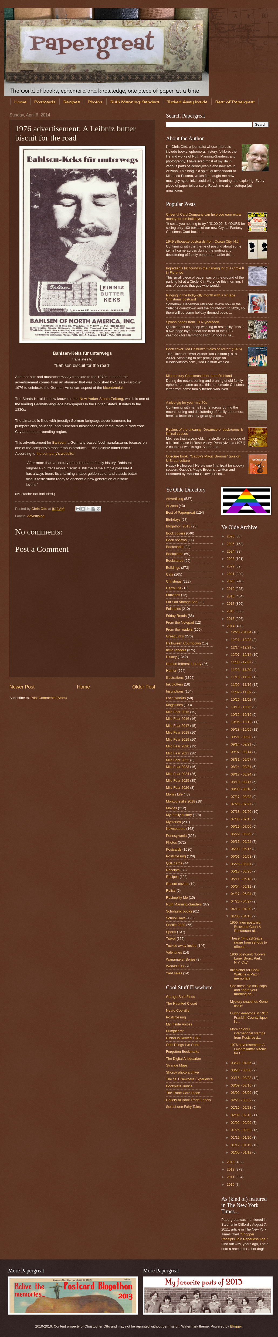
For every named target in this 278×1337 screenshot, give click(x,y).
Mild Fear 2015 (177, 712)
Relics (170, 890)
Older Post (143, 687)
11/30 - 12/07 (241, 662)
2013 (231, 1162)
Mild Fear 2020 (177, 746)
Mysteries (173, 822)
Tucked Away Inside (187, 101)
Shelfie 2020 (175, 925)
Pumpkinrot (175, 1031)
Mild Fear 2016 (177, 719)
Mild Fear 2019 (177, 739)
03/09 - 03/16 (241, 1085)
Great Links (175, 636)
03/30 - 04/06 (241, 1063)
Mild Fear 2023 (177, 767)
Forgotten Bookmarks (182, 1051)
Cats (169, 574)
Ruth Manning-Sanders (134, 101)
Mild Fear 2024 (177, 774)
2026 (231, 536)
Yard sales (174, 973)
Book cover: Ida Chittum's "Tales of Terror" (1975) (204, 349)
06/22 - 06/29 (241, 834)
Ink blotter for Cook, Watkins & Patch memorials (245, 974)
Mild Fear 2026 (177, 788)
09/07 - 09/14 (241, 752)
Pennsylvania (176, 836)
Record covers (177, 884)
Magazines (174, 705)
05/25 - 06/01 (241, 864)
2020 (231, 581)
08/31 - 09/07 (241, 759)
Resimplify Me (177, 897)
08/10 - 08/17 (241, 782)
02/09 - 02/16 (241, 1115)
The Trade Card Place (183, 1093)
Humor (171, 670)
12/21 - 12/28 (241, 640)
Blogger (236, 1326)
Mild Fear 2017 (177, 726)
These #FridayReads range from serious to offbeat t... (248, 942)
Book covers (175, 533)
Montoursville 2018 (180, 801)
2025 (231, 544)
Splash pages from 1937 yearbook (192, 322)
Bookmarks (174, 547)
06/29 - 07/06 (241, 826)
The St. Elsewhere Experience (189, 1079)
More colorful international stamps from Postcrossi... (247, 1033)
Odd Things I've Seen (182, 1045)
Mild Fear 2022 (177, 760)
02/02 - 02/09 (241, 1123)
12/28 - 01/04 (241, 632)
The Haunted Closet (181, 1003)
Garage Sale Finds (180, 997)
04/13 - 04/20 (241, 909)
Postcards (45, 101)
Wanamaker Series (180, 959)
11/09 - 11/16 (241, 685)
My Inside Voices (179, 1024)
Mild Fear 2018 (177, 732)
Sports (171, 932)
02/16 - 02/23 (241, 1107)
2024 (231, 551)
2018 (231, 596)
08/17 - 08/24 (241, 774)
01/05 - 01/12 (241, 1152)
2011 (231, 1177)
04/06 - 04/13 (241, 916)
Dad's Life (173, 588)
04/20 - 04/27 (241, 901)
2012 (231, 1169)
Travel (170, 939)
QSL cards (174, 863)
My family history (179, 815)
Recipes (71, 101)
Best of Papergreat (180, 512)
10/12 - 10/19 (241, 715)
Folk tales (173, 609)
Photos (95, 101)
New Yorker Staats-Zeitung (101, 399)
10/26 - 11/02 (241, 699)
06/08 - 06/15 (241, 849)
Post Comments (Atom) (49, 698)
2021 (231, 574)
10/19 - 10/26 (241, 707)
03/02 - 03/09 (241, 1093)
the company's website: (55, 454)
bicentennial (113, 388)
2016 (231, 611)
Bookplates (174, 554)
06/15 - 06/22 (241, 842)
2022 (231, 566)
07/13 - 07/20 (241, 812)
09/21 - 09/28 (241, 737)
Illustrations (175, 678)
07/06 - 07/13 (241, 819)
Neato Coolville (177, 1010)
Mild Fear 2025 (177, 780)
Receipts (172, 870)
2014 (231, 626)
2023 (231, 559)
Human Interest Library (183, 664)
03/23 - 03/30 (241, 1070)
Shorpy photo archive (182, 1072)
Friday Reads (176, 616)
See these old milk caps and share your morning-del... (248, 990)
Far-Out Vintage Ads (181, 602)
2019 (231, 589)
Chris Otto (40, 509)
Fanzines (173, 595)
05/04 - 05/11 (241, 886)
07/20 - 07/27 (241, 804)
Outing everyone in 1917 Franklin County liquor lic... (249, 1017)
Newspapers (175, 829)
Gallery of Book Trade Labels (188, 1100)
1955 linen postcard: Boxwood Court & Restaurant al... (245, 926)
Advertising (35, 516)
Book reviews (176, 540)
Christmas (174, 581)
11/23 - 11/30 (241, 670)
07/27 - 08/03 (241, 797)
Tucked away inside (181, 946)
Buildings (173, 568)
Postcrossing (176, 856)
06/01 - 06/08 (241, 856)
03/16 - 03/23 (241, 1078)
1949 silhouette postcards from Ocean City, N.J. (202, 241)
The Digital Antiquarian (183, 1059)
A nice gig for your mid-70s (186, 402)
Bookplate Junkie (179, 1086)
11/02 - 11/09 (241, 692)
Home (20, 101)
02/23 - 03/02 (241, 1100)
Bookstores (174, 561)
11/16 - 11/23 (241, 677)
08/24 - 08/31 (241, 767)
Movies (171, 808)
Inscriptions (175, 691)
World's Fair (175, 966)
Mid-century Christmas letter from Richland (199, 376)
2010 (231, 1184)
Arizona (172, 506)
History (171, 657)
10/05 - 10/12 (241, 722)
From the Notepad (180, 622)
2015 (231, 619)
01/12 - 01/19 (241, 1145)
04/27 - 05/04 (241, 894)
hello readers (176, 650)
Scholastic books (179, 911)
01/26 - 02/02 (241, 1130)
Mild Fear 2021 (177, 753)
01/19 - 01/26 (241, 1137)
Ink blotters (174, 684)
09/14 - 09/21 (241, 744)
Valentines (174, 952)
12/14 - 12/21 (241, 647)
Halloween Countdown (183, 643)
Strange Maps (177, 1065)
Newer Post (22, 687)
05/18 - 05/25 (241, 871)
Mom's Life (174, 794)
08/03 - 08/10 (241, 789)
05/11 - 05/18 (241, 879)
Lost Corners (176, 698)
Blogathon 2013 (178, 526)
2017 (231, 603)
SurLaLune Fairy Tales (183, 1107)
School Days (175, 918)
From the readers (179, 629)
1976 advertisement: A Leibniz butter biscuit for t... (248, 1049)
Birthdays (173, 519)
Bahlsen (58, 442)
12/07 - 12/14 (241, 655)
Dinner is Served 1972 (183, 1038)
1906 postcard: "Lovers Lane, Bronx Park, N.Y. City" (248, 958)
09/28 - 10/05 (241, 729)
